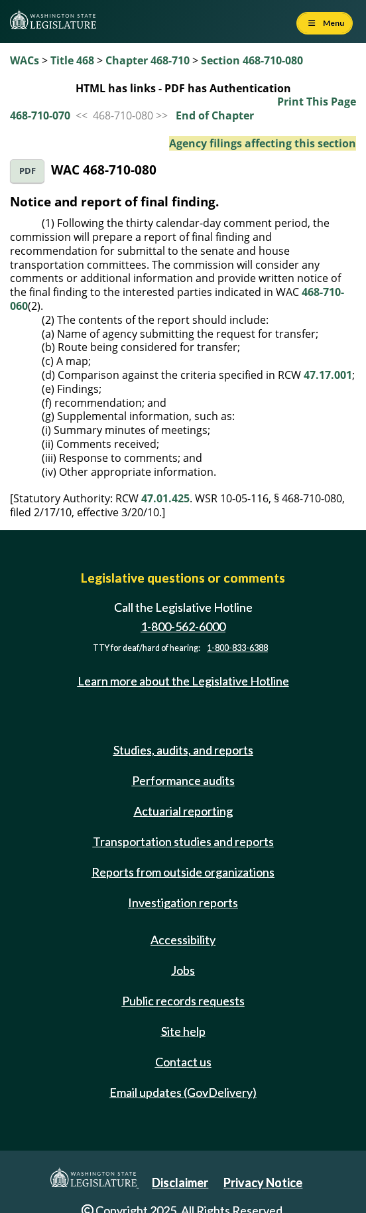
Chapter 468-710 (147, 60)
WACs (24, 60)
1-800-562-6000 (183, 626)
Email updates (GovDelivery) (183, 1092)
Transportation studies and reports (183, 841)
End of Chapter (215, 115)
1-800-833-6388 (237, 648)
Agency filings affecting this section (262, 143)
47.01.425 (165, 498)
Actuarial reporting (183, 811)
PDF (27, 171)
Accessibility (183, 939)
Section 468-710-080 (252, 60)
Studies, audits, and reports (183, 750)
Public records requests (183, 1000)
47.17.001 (328, 375)
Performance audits (183, 780)
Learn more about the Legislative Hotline (183, 681)
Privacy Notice (262, 1182)
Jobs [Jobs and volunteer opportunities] (183, 970)
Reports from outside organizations (182, 872)
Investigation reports (183, 902)
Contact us (183, 1061)
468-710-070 (40, 115)
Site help (183, 1031)
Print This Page (316, 101)
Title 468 (72, 60)
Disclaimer (180, 1182)
